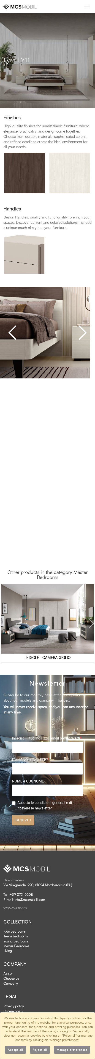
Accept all (15, 1049)
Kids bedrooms (14, 931)
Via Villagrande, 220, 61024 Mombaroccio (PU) (37, 885)
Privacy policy (13, 1006)
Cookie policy (13, 1011)
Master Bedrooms (16, 946)
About (7, 974)
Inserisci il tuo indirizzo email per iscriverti (46, 738)
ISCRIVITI (23, 820)
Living (7, 951)
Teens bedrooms (15, 936)
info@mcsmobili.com (30, 900)
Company (10, 983)
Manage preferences (72, 1049)
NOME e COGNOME (28, 781)
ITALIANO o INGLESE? (30, 760)
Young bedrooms (15, 941)
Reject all (40, 1049)
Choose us (11, 978)
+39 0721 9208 (21, 895)
